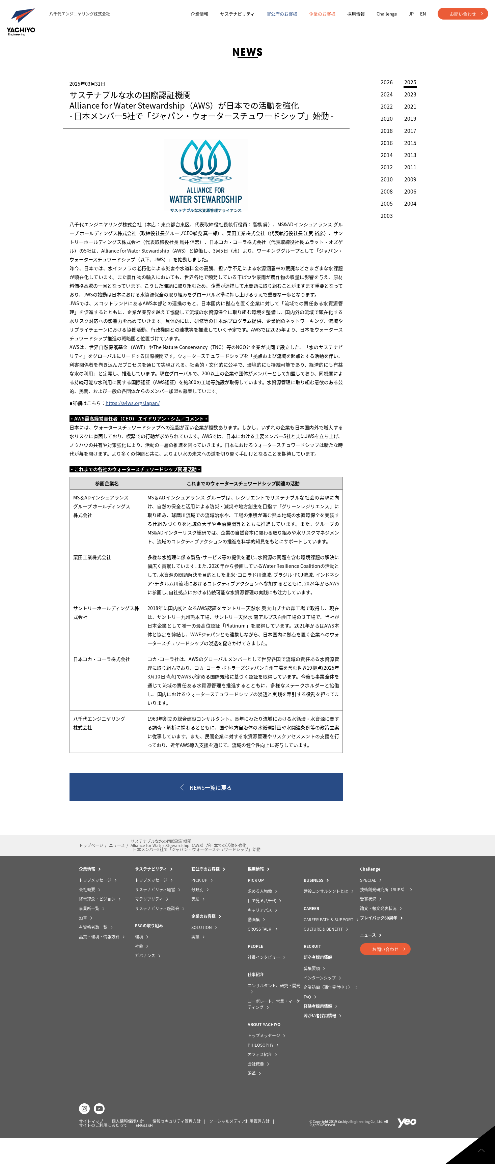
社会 (139, 972)
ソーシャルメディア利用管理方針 (239, 1147)
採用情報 (356, 13)
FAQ (307, 1023)
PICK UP (199, 906)
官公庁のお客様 (282, 13)
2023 (407, 94)
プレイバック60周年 (378, 944)
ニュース (117, 872)
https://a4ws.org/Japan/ (136, 411)
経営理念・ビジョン (97, 925)
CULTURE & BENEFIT (323, 955)
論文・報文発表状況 (378, 935)
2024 (383, 94)
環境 (139, 963)
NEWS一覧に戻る (211, 814)
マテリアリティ (149, 925)
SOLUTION (201, 954)
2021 (407, 106)
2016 (383, 142)
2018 (383, 130)
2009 (407, 179)
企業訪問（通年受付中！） (328, 1014)
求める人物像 (260, 917)
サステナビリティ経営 (155, 916)
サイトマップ (91, 1147)
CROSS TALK (260, 955)
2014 (383, 154)
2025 (407, 82)
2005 (383, 203)
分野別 (197, 916)
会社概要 (87, 916)
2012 (383, 167)
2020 (383, 118)
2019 (407, 118)
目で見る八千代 (262, 927)
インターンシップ (320, 1004)
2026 (383, 82)
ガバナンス (145, 982)
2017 (407, 130)
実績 (195, 925)
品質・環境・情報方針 (99, 963)
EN (423, 13)
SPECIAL (368, 906)
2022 (383, 106)
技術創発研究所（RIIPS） (383, 916)
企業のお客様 (322, 13)
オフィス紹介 (260, 1081)
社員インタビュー (264, 984)
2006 (407, 191)
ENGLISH (144, 1151)
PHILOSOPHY (260, 1071)
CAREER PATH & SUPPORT (328, 946)
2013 (407, 154)
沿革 (83, 944)
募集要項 (312, 995)
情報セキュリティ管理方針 (177, 1147)
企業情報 (199, 13)
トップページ (91, 872)
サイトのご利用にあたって (103, 1151)
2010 (383, 179)
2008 (383, 191)
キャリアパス (260, 936)
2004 (407, 203)
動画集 (254, 946)
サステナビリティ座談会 (157, 935)
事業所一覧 (89, 935)
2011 (407, 167)
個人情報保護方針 (128, 1147)
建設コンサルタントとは (326, 917)
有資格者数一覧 (93, 954)
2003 (383, 215)
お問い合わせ (463, 13)
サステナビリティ (237, 13)
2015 (407, 142)
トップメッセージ (95, 906)
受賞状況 (368, 925)
